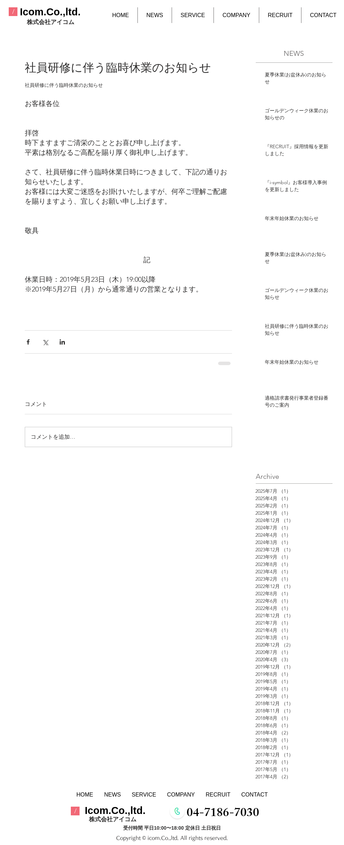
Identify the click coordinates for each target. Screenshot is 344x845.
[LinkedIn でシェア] (62, 342)
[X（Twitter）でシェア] (45, 342)
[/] (13, 11)
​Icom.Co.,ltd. (50, 11)
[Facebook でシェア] (28, 342)
